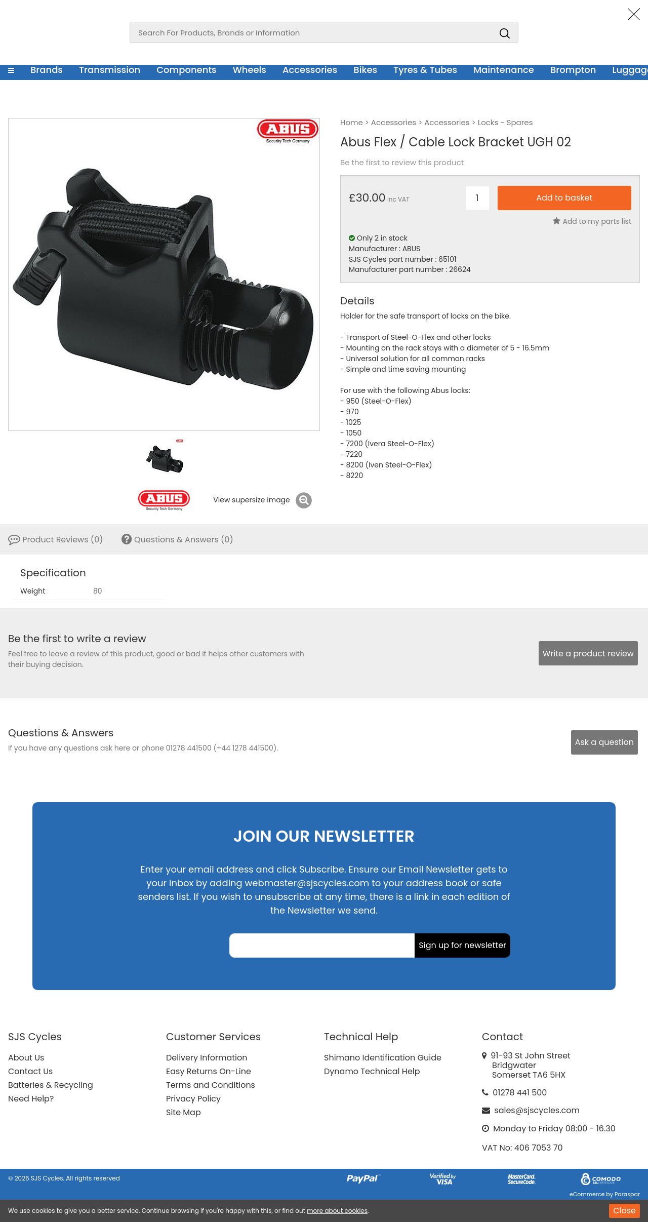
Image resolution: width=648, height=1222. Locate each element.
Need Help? (31, 1099)
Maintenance (503, 69)
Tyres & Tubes (425, 69)
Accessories (309, 69)
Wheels (249, 69)
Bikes (365, 69)
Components (186, 69)
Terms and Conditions (210, 1085)
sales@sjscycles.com (537, 1110)
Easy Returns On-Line (208, 1071)
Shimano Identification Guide (382, 1057)
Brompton (573, 69)
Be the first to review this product (402, 162)
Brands (46, 69)
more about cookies (337, 1210)
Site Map (183, 1112)
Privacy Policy (193, 1099)
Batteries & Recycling (50, 1085)
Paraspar (627, 1194)
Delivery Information (206, 1057)
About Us (26, 1057)
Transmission (109, 69)
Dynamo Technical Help (372, 1071)
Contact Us (30, 1071)
